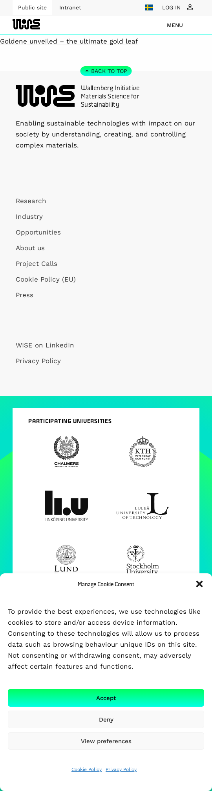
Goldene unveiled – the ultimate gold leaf (69, 41)
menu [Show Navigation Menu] (175, 25)
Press (24, 295)
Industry (29, 216)
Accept (106, 698)
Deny (106, 719)
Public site (32, 7)
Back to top (109, 71)
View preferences (106, 741)
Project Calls (36, 263)
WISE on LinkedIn (45, 345)
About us (30, 248)
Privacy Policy (121, 769)
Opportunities (38, 232)
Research (31, 201)
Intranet (70, 7)
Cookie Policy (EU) (46, 279)
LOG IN (171, 7)
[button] (199, 584)
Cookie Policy (86, 769)
